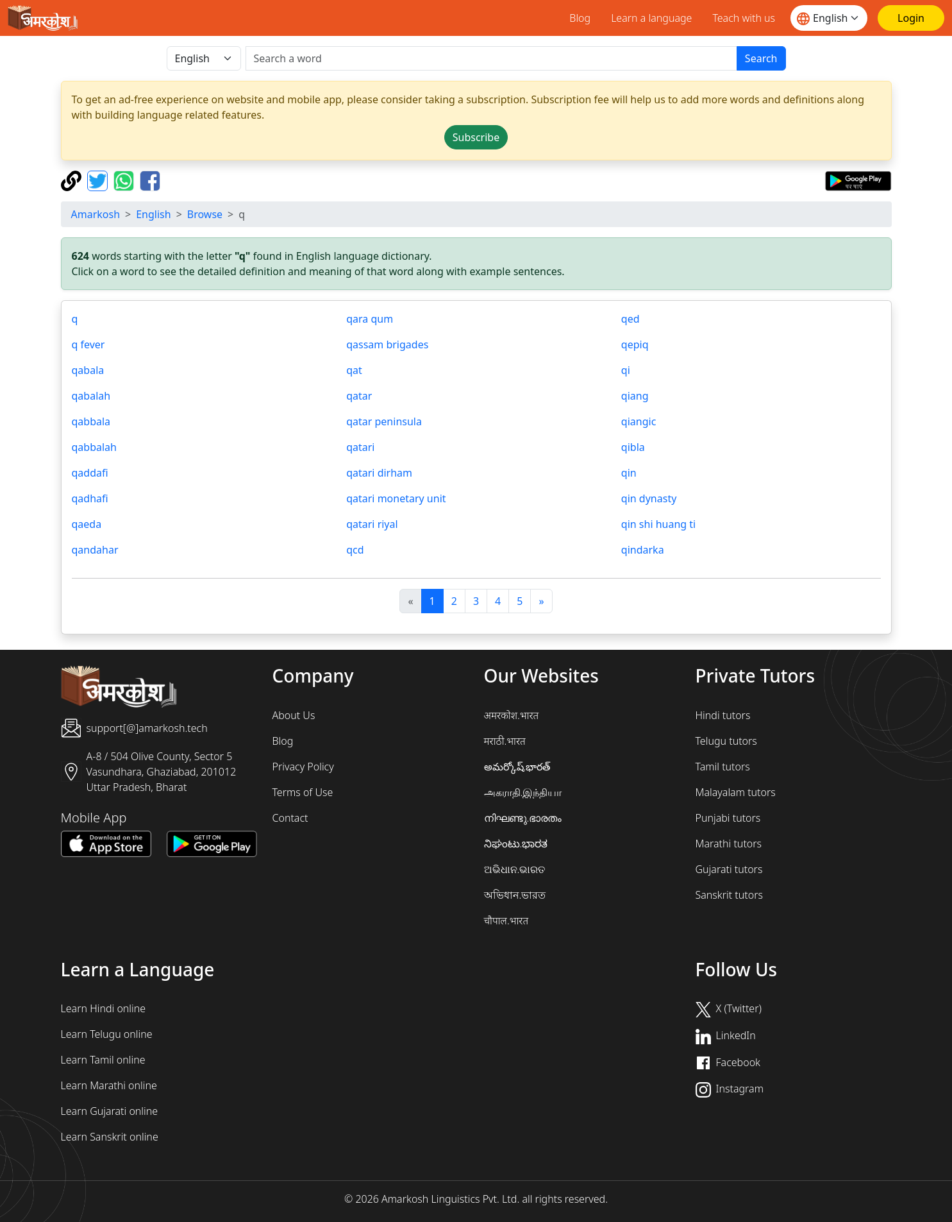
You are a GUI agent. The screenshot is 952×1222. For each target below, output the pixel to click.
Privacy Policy (303, 767)
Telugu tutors (726, 741)
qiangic (638, 421)
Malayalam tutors (736, 792)
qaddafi (90, 473)
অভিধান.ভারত (515, 895)
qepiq (635, 344)
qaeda (87, 524)
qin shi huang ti (658, 524)
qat (354, 370)
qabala (88, 370)
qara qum (369, 319)
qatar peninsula (384, 421)
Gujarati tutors (729, 869)
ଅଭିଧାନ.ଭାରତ (515, 869)
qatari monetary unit (396, 498)
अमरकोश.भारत (511, 715)
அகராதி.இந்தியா (523, 792)
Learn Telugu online (107, 1034)
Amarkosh (96, 214)
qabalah (91, 396)
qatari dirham (379, 473)
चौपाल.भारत (506, 920)
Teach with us (743, 18)
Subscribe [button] (476, 137)
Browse (204, 214)
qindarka (642, 550)
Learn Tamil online (103, 1060)
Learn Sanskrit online (109, 1137)
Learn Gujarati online (109, 1111)
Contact (290, 818)
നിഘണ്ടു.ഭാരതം (523, 818)
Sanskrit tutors (729, 895)
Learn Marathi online (109, 1085)
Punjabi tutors (728, 818)
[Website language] (828, 18)
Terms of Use (302, 792)
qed (630, 319)
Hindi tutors (723, 715)
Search (761, 58)
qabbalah (94, 447)
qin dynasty (648, 498)
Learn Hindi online (103, 1008)
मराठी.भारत (505, 741)
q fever (88, 344)
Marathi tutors (729, 843)
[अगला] (541, 601)
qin (629, 473)
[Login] (911, 18)
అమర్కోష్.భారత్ (517, 767)
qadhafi (90, 498)
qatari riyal (371, 524)
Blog (579, 18)
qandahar (95, 550)
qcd (354, 550)
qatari (360, 447)
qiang (635, 396)
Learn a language (651, 18)
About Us (293, 715)
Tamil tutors (723, 767)
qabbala (91, 421)
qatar (359, 396)
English (153, 214)
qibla (633, 447)
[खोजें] (491, 58)
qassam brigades (387, 344)
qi (625, 370)
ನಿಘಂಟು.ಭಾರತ (516, 843)
